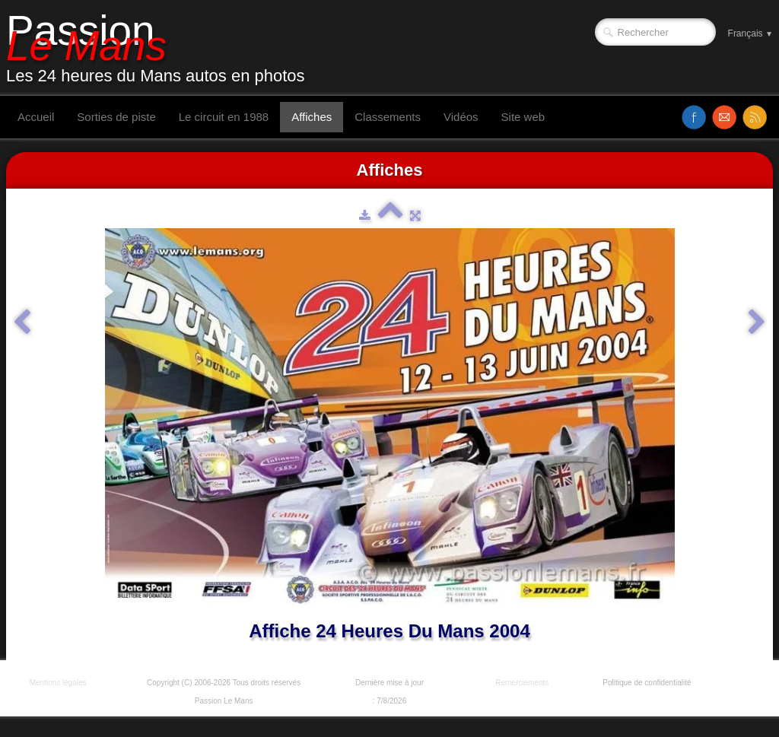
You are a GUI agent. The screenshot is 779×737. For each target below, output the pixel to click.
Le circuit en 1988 (224, 116)
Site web (523, 116)
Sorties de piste (116, 116)
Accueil (35, 116)
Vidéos (461, 116)
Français (750, 33)
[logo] (161, 48)
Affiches (311, 116)
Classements (388, 116)
